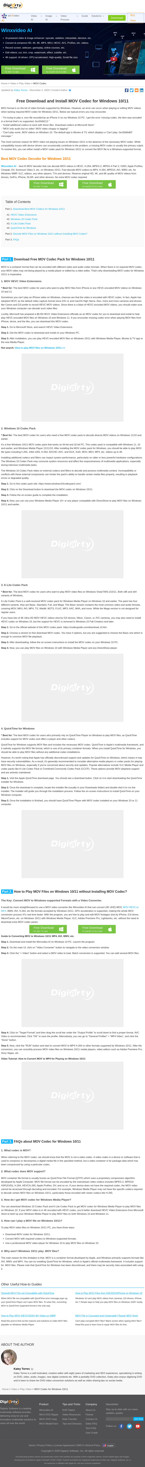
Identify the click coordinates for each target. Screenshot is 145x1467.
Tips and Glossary (72, 1423)
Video (13, 83)
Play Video (25, 83)
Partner (89, 1414)
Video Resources (71, 1414)
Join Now (138, 1419)
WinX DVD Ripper (48, 1414)
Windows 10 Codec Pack (24, 219)
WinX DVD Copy (48, 1419)
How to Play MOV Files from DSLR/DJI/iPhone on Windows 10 (108, 1293)
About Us (90, 1410)
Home (4, 83)
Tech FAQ (91, 1428)
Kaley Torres (20, 90)
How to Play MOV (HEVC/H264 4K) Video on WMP (28, 1315)
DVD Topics (68, 1410)
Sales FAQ (91, 1423)
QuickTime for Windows (23, 228)
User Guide (92, 1432)
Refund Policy (93, 1445)
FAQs (16, 239)
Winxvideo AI (16, 30)
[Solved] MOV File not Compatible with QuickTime (27, 1293)
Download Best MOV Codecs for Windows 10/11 (39, 209)
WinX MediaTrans (48, 1423)
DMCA (80, 1445)
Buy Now (133, 18)
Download (117, 17)
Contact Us (91, 1419)
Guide (85, 16)
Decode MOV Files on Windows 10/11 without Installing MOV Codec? (50, 233)
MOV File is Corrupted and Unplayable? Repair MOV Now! (106, 1315)
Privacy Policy (44, 1445)
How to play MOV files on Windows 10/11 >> (40, 348)
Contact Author (61, 90)
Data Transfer (69, 1419)
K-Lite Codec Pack (21, 223)
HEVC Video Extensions (24, 214)
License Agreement (64, 1445)
